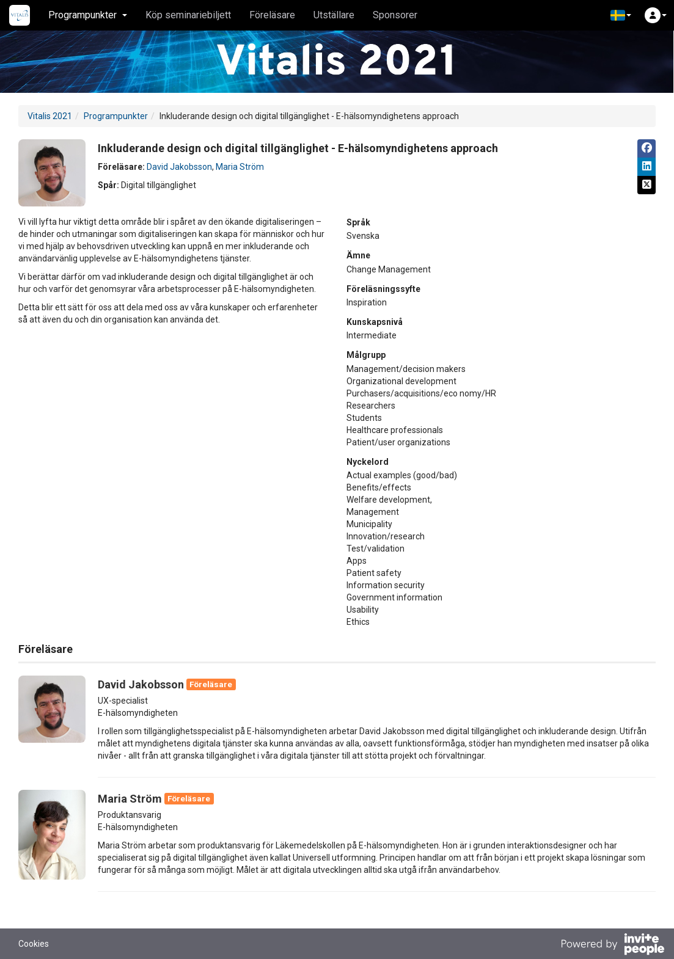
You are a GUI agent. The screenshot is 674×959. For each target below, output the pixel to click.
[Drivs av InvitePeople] (612, 945)
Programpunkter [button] (87, 15)
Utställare (333, 15)
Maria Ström (240, 167)
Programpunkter (116, 116)
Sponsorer (395, 15)
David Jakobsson (179, 167)
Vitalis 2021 (49, 116)
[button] (620, 15)
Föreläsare (272, 15)
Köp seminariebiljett (188, 15)
